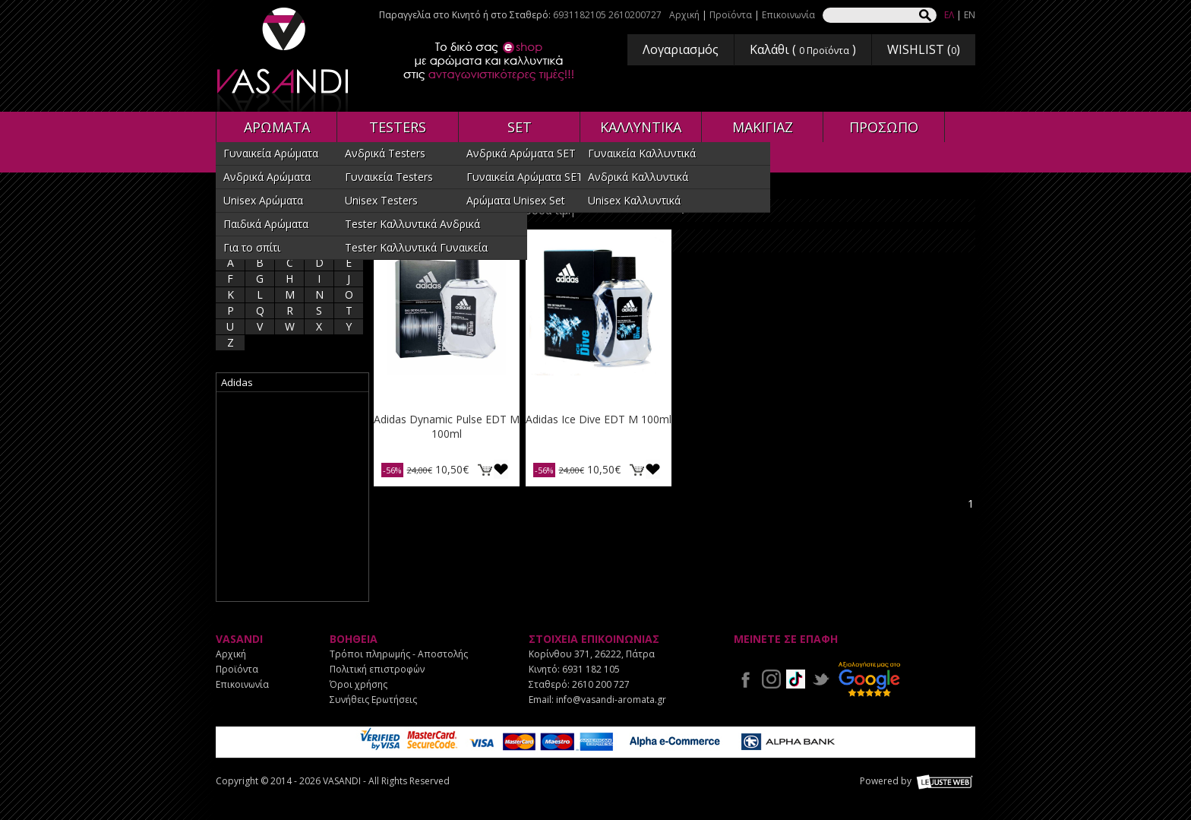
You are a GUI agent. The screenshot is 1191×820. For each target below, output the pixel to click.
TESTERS (397, 127)
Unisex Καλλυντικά (634, 200)
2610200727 (635, 14)
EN (969, 14)
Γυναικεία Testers (389, 176)
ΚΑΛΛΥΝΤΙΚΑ (640, 127)
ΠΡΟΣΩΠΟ (883, 127)
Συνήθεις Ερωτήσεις (373, 699)
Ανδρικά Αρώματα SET (521, 153)
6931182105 (579, 14)
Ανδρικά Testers (385, 153)
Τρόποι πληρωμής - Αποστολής (399, 653)
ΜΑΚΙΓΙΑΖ (762, 127)
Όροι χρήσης (358, 684)
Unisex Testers (381, 200)
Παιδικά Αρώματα (265, 224)
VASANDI (284, 60)
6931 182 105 (591, 669)
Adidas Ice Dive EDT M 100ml (598, 419)
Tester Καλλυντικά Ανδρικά (412, 224)
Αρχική (684, 14)
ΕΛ (949, 14)
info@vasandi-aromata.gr (611, 699)
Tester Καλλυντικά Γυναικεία (416, 247)
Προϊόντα (730, 14)
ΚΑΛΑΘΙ (484, 469)
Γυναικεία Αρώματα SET (524, 176)
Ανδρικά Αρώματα (267, 176)
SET (519, 127)
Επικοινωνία (788, 14)
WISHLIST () (923, 49)
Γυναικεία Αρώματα (270, 153)
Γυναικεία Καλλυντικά (642, 153)
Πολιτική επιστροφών (377, 669)
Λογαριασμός (681, 49)
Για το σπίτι (251, 247)
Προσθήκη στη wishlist (501, 469)
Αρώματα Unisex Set (515, 200)
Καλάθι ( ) (803, 49)
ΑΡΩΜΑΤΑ (277, 127)
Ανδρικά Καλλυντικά (638, 176)
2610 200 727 (601, 684)
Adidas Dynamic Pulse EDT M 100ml (447, 426)
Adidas (237, 382)
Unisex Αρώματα (263, 200)
